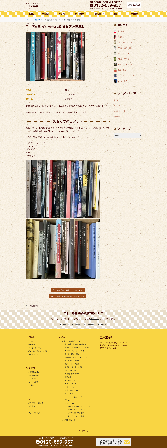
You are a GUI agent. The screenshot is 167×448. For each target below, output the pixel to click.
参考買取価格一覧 (68, 420)
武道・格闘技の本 (71, 390)
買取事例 (62, 14)
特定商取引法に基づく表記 (38, 351)
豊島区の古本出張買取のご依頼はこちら (68, 296)
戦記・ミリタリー (124, 53)
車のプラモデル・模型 (76, 416)
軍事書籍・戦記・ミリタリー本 (76, 357)
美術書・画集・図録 (125, 48)
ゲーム (67, 400)
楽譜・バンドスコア (125, 64)
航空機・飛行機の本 (72, 374)
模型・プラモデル (71, 403)
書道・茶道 (122, 70)
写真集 (120, 37)
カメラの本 (69, 393)
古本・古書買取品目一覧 (71, 341)
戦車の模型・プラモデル (76, 413)
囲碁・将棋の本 (70, 384)
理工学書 (121, 31)
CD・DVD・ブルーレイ (126, 75)
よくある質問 (33, 382)
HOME (31, 14)
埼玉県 (78, 325)
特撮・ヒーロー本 (71, 387)
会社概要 (134, 14)
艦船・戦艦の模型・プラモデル (79, 406)
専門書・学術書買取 (72, 361)
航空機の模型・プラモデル (77, 410)
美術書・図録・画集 (72, 354)
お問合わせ (32, 385)
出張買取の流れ (34, 372)
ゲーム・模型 (122, 81)
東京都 (66, 325)
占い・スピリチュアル (126, 42)
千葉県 (104, 325)
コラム (116, 100)
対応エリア (99, 14)
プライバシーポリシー (36, 348)
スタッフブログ (119, 105)
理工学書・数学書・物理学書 (75, 344)
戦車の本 (68, 377)
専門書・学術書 (123, 59)
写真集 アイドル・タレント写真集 (77, 347)
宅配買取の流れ (34, 375)
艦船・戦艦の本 (70, 370)
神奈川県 (91, 325)
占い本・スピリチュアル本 (74, 351)
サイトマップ (33, 354)
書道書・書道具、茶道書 (74, 367)
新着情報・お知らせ (121, 111)
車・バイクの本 (70, 380)
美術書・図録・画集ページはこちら (68, 290)
